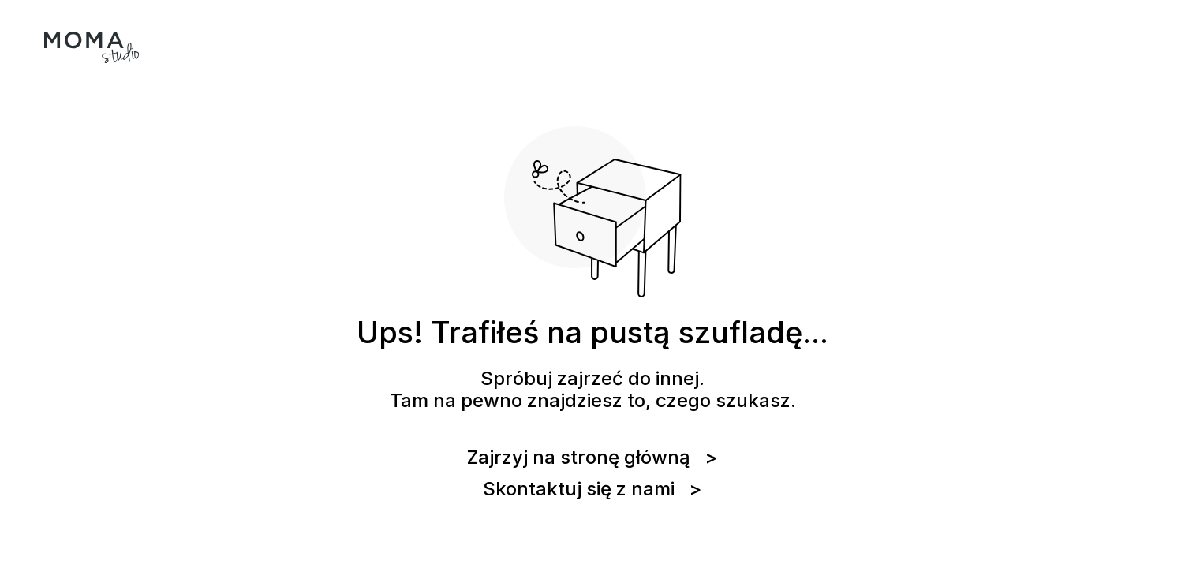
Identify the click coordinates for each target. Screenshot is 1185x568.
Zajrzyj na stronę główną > (592, 458)
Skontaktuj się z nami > (592, 489)
